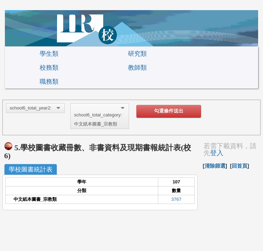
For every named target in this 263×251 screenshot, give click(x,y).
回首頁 (239, 166)
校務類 (49, 67)
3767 (177, 199)
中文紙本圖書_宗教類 (35, 199)
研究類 (137, 53)
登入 (216, 153)
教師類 (137, 67)
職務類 (49, 81)
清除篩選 (215, 166)
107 (176, 181)
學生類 (49, 53)
